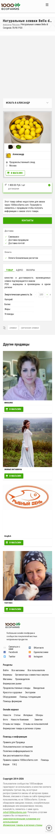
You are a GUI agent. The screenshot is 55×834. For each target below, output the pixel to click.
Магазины (7, 679)
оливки (12, 327)
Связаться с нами (14, 648)
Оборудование (10, 696)
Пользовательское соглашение (18, 746)
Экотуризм (30, 692)
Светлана (8, 603)
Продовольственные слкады (16, 688)
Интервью (28, 715)
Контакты (27, 220)
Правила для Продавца (14, 742)
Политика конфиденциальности (18, 751)
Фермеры (7, 674)
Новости (7, 715)
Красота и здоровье (12, 692)
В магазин (17, 173)
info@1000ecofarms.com (14, 812)
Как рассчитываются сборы (16, 755)
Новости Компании (20, 719)
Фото (5, 719)
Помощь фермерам (12, 701)
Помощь (45, 760)
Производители (22, 679)
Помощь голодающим (30, 696)
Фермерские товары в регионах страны (22, 728)
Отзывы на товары (11, 724)
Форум (6, 764)
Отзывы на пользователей (35, 724)
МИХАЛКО (8, 403)
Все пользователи (36, 670)
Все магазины (18, 670)
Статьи (17, 715)
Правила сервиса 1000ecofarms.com (20, 760)
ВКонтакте (39, 647)
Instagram (38, 656)
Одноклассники (41, 652)
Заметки (38, 719)
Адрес (19, 270)
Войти (6, 670)
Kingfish (7, 536)
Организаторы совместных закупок (32, 674)
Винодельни (38, 688)
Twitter (12, 656)
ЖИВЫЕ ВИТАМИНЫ (13, 469)
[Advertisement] (27, 67)
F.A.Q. (14, 764)
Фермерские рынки (12, 683)
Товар (9, 270)
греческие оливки (30, 327)
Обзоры (30, 270)
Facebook (13, 652)
